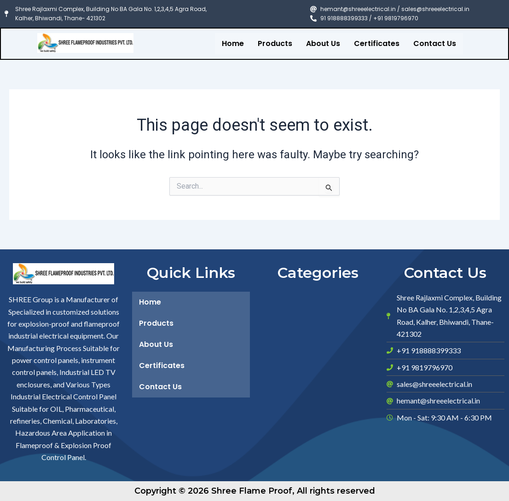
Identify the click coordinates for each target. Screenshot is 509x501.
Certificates (376, 43)
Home (233, 43)
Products (275, 43)
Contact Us (434, 43)
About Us (323, 43)
